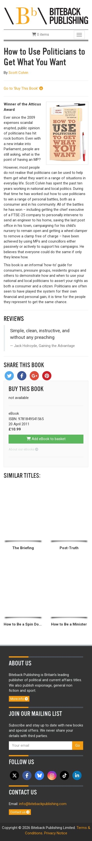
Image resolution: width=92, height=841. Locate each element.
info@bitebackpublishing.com (42, 804)
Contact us (19, 812)
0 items (40, 34)
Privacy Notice (55, 833)
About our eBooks (23, 449)
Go (77, 745)
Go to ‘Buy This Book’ (23, 88)
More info (19, 699)
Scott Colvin (18, 72)
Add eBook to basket (46, 439)
